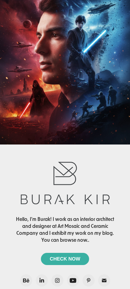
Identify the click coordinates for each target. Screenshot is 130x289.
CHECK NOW (65, 259)
